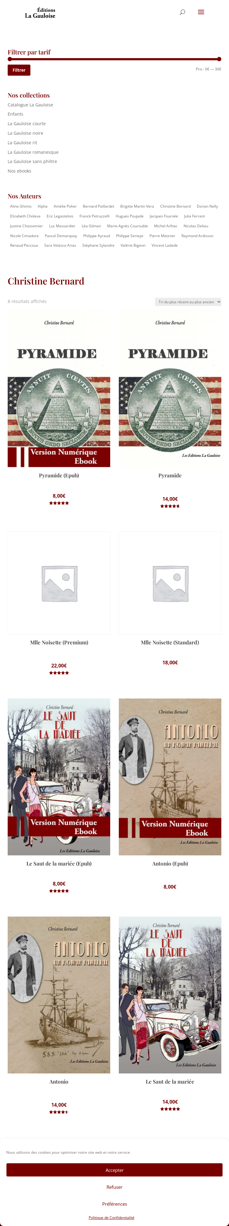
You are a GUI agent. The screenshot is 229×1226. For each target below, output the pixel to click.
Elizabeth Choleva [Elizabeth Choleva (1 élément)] (25, 216)
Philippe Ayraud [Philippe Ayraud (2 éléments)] (96, 235)
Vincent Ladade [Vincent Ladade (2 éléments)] (165, 245)
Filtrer (19, 70)
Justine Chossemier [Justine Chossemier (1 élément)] (26, 226)
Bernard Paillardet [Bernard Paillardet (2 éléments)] (98, 206)
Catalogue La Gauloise (30, 105)
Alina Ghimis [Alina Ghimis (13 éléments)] (21, 206)
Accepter (115, 1170)
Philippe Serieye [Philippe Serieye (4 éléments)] (129, 235)
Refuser (114, 1187)
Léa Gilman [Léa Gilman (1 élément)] (91, 226)
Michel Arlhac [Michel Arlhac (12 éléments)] (165, 226)
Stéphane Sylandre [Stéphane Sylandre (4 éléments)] (98, 245)
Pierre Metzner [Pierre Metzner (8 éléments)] (162, 235)
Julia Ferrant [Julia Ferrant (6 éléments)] (194, 216)
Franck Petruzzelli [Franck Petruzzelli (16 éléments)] (95, 216)
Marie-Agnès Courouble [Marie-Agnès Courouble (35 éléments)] (127, 226)
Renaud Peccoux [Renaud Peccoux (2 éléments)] (24, 245)
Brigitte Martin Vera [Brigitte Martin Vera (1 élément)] (137, 206)
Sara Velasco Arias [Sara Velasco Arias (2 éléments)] (60, 245)
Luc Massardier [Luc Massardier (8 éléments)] (62, 226)
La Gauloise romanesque (33, 152)
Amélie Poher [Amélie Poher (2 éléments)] (65, 206)
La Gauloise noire (25, 133)
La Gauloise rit (22, 142)
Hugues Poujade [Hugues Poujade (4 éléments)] (130, 216)
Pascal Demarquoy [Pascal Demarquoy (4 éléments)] (61, 235)
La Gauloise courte (27, 123)
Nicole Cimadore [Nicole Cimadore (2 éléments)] (24, 235)
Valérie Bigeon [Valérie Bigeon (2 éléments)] (133, 245)
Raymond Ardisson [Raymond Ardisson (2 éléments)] (197, 235)
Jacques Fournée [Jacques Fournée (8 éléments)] (164, 216)
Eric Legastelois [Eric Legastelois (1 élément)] (60, 216)
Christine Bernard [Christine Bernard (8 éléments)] (175, 206)
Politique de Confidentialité (111, 1217)
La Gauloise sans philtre (32, 161)
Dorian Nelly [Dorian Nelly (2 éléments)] (207, 206)
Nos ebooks (19, 171)
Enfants (15, 114)
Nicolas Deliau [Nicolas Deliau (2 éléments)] (196, 226)
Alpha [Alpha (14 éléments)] (43, 206)
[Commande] (188, 302)
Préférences (114, 1204)
